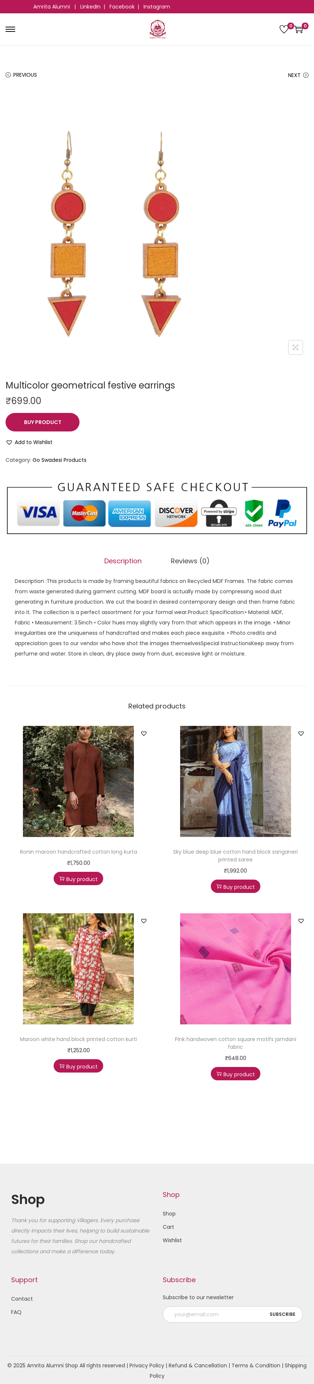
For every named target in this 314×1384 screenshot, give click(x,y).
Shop (169, 1212)
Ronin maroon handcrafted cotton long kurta (78, 850)
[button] (29, 442)
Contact (22, 1297)
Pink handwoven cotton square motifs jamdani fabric (235, 1041)
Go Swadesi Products (60, 460)
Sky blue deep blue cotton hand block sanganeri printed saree (235, 854)
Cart (168, 1225)
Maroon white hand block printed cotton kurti (78, 1037)
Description (126, 560)
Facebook (122, 6)
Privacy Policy (146, 1364)
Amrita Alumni (52, 6)
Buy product (42, 422)
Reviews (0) (187, 560)
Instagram (157, 6)
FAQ (16, 1311)
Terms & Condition (256, 1364)
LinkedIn (90, 6)
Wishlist (172, 1239)
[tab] (126, 560)
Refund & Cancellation (198, 1364)
